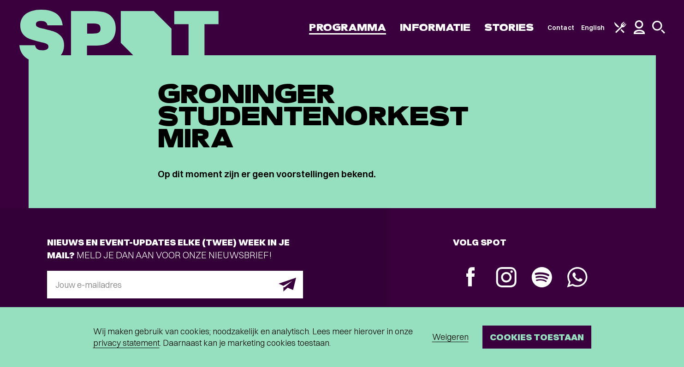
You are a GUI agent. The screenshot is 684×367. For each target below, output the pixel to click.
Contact (560, 27)
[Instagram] (506, 278)
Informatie (435, 27)
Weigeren (450, 337)
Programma (347, 27)
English (593, 27)
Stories (509, 27)
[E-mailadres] (175, 284)
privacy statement (126, 343)
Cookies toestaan (537, 337)
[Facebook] (470, 278)
